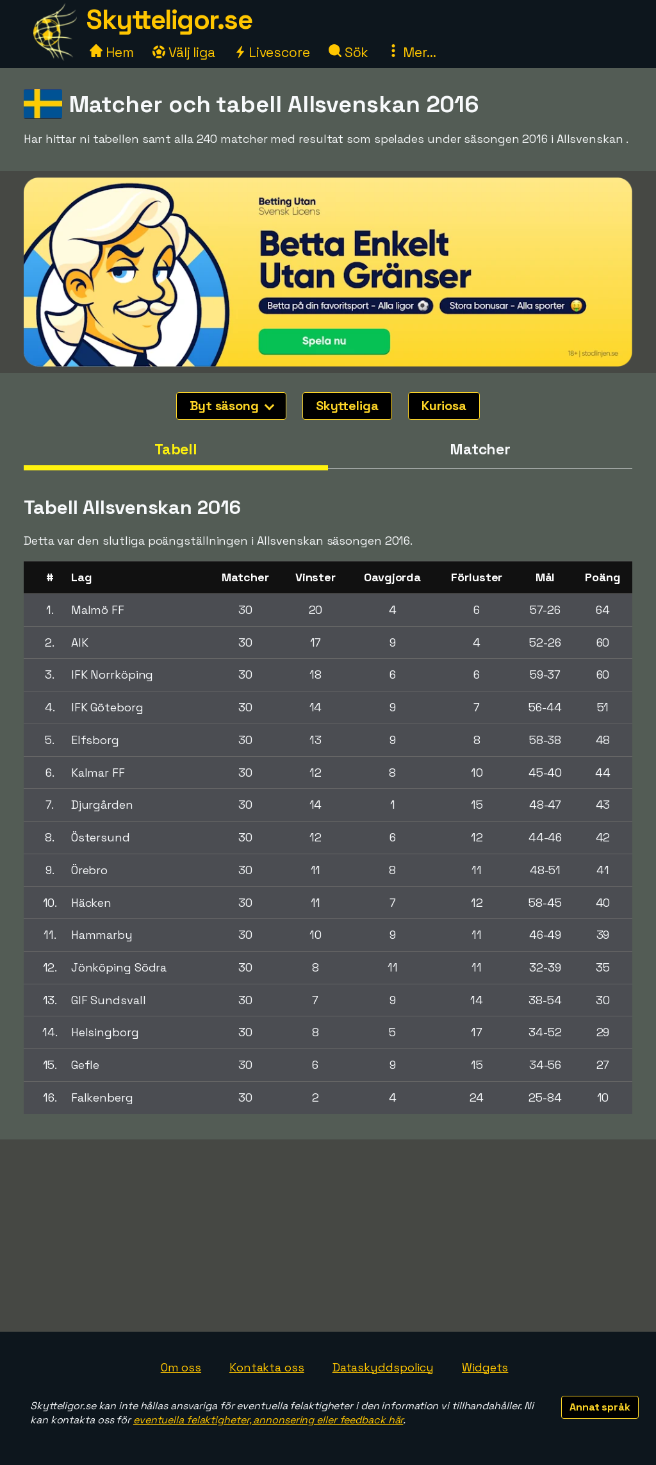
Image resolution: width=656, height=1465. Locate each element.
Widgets (485, 1367)
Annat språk (600, 1407)
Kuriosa (444, 405)
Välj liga (183, 52)
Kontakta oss (266, 1367)
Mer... (411, 52)
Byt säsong (232, 405)
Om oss (181, 1367)
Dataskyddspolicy (383, 1367)
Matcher (480, 449)
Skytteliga (347, 405)
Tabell (175, 449)
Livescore (272, 52)
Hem (112, 52)
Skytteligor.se (169, 20)
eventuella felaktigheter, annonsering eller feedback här (268, 1420)
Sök (349, 52)
